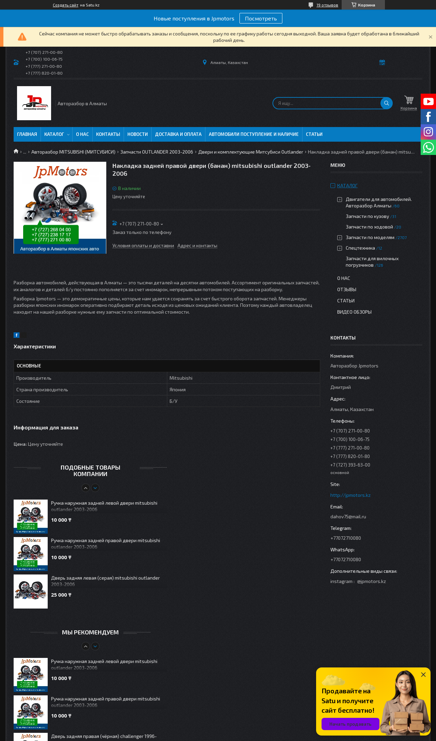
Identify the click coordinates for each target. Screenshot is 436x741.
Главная (27, 134)
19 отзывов (327, 4)
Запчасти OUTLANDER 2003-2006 (156, 152)
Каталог (54, 134)
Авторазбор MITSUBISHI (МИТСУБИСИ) (73, 152)
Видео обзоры (354, 312)
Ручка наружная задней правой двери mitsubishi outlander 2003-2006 (105, 543)
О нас (82, 134)
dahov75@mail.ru (348, 516)
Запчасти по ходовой (369, 227)
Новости (137, 134)
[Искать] (386, 103)
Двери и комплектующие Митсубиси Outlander (250, 152)
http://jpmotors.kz (350, 495)
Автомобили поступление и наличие (254, 134)
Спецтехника (360, 248)
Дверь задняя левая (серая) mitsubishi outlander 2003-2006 (105, 581)
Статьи (314, 134)
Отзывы (346, 289)
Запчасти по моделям (370, 237)
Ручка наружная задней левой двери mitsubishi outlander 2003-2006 (104, 506)
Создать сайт (65, 4)
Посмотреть (261, 18)
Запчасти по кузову (367, 216)
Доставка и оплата (178, 134)
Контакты (108, 134)
